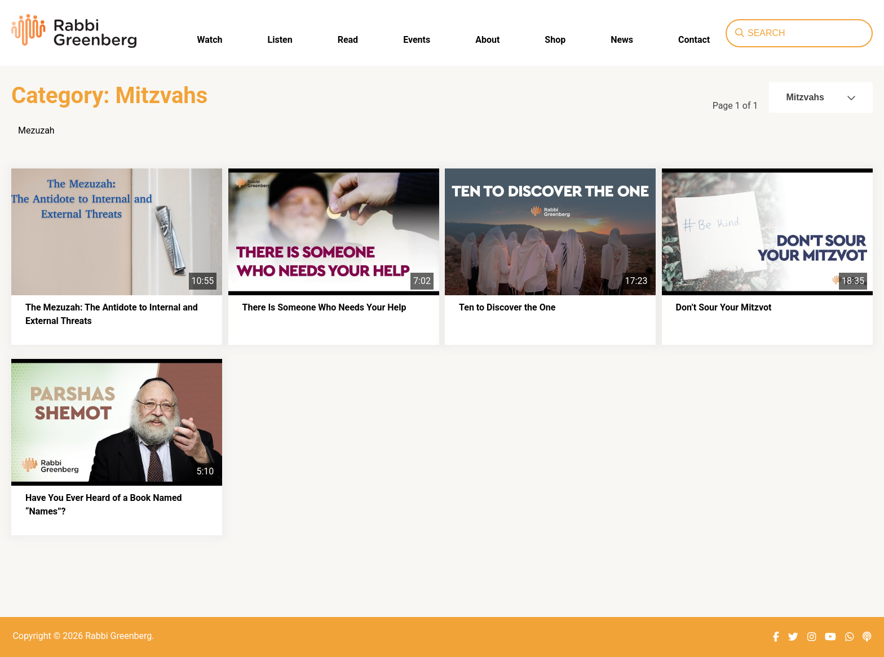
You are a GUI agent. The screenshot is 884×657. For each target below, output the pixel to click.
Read (348, 39)
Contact (694, 39)
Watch (210, 39)
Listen (280, 39)
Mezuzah (36, 130)
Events (416, 39)
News (622, 39)
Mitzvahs (821, 97)
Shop (555, 39)
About (487, 39)
